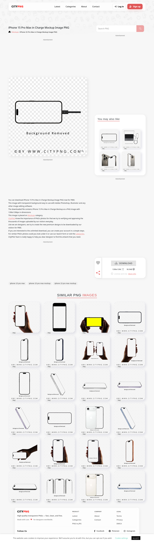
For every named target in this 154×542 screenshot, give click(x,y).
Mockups (31, 215)
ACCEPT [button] (136, 538)
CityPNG (11, 218)
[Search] (140, 28)
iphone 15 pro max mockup (39, 283)
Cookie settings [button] (121, 538)
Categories (71, 6)
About (84, 6)
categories (80, 234)
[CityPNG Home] (17, 6)
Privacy (120, 520)
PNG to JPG (76, 524)
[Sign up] (135, 6)
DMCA (119, 524)
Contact (96, 6)
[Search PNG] (116, 28)
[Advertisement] (47, 58)
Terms (119, 516)
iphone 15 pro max (17, 283)
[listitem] (99, 531)
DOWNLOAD (123, 263)
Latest (57, 6)
